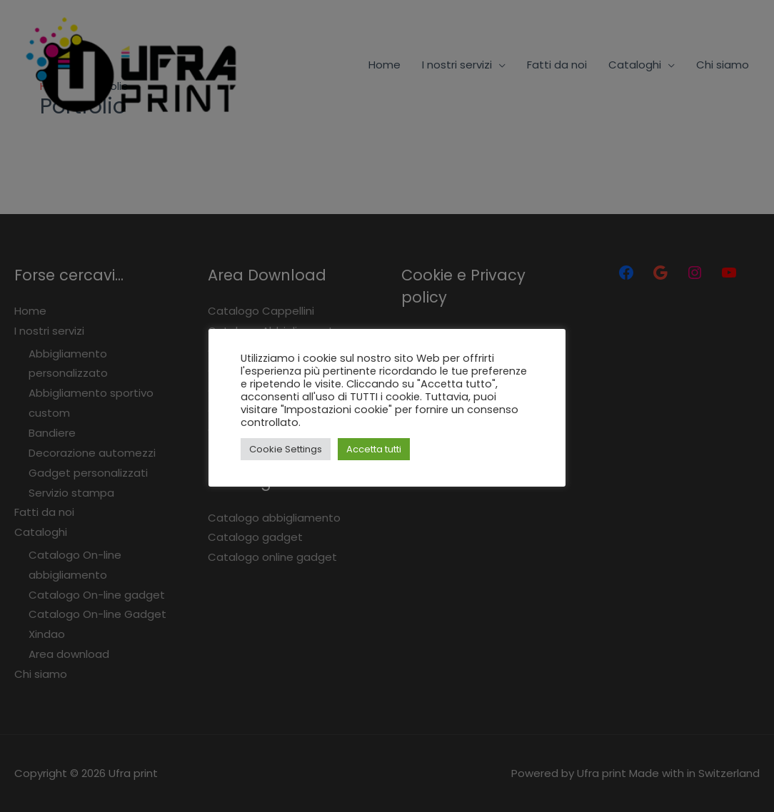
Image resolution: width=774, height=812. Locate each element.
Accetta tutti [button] (373, 449)
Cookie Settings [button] (285, 449)
